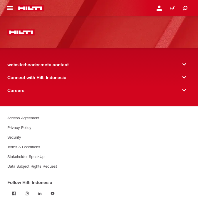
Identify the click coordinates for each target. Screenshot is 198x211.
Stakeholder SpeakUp (26, 156)
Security (14, 137)
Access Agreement (23, 117)
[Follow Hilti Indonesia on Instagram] (26, 193)
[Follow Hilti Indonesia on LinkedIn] (39, 193)
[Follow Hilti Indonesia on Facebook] (13, 193)
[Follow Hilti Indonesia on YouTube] (52, 193)
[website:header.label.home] (30, 8)
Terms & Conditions (23, 146)
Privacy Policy (19, 127)
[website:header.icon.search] (185, 8)
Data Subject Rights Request (32, 166)
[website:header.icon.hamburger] (10, 8)
